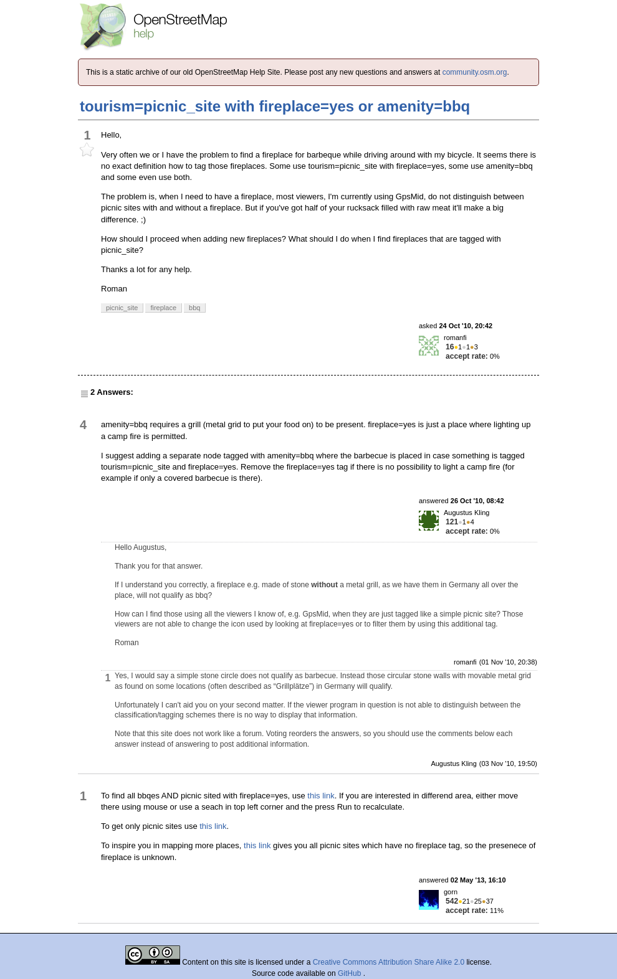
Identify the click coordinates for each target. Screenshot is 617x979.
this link (320, 795)
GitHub (350, 973)
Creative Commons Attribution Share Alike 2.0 (388, 962)
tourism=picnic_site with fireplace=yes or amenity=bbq (275, 106)
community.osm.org (474, 72)
